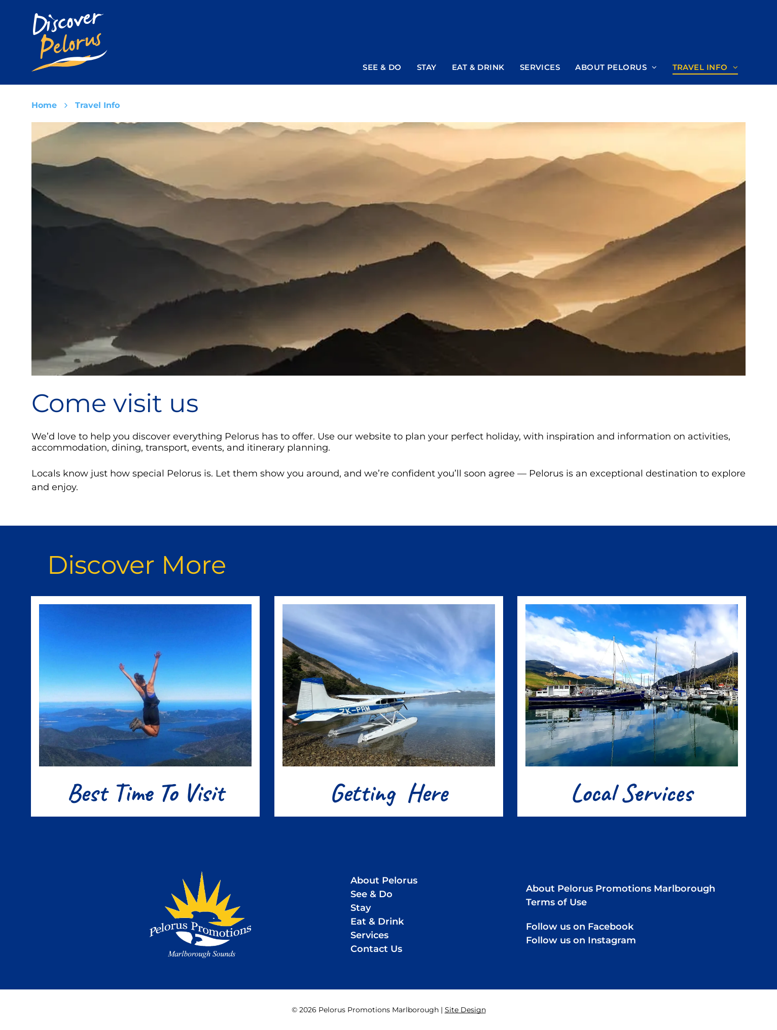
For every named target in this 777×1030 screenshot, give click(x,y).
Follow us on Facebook (579, 926)
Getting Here (388, 792)
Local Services (631, 792)
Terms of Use (556, 902)
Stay (360, 907)
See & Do (371, 894)
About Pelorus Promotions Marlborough (620, 888)
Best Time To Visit (145, 792)
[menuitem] (382, 67)
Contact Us (376, 948)
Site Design (465, 1009)
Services (369, 935)
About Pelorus (383, 880)
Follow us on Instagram (581, 940)
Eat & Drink (377, 921)
